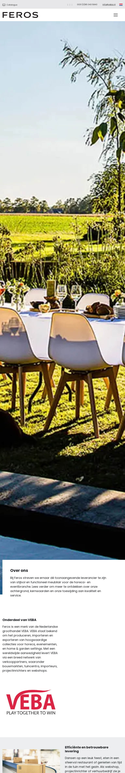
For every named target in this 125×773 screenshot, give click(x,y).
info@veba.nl (109, 4)
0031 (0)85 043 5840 (87, 4)
